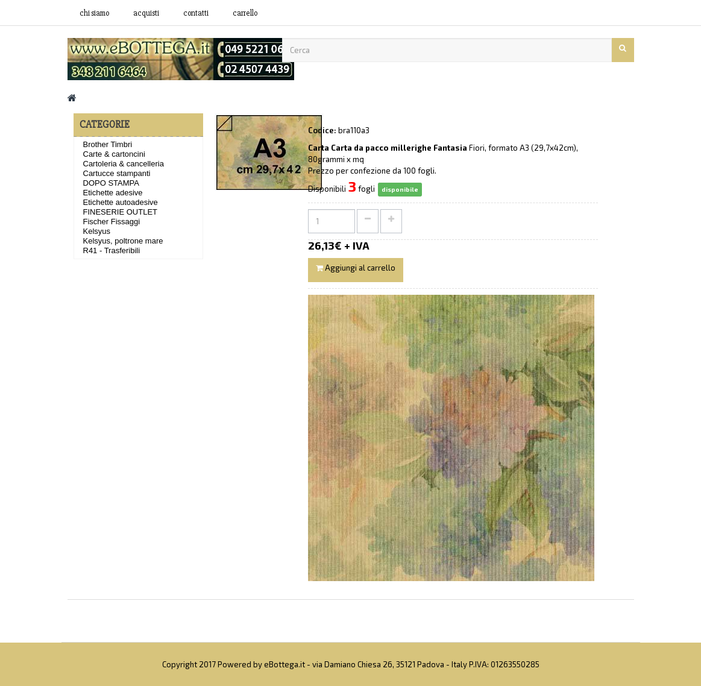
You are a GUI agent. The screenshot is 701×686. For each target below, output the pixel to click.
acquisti (146, 13)
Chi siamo (94, 13)
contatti (196, 13)
